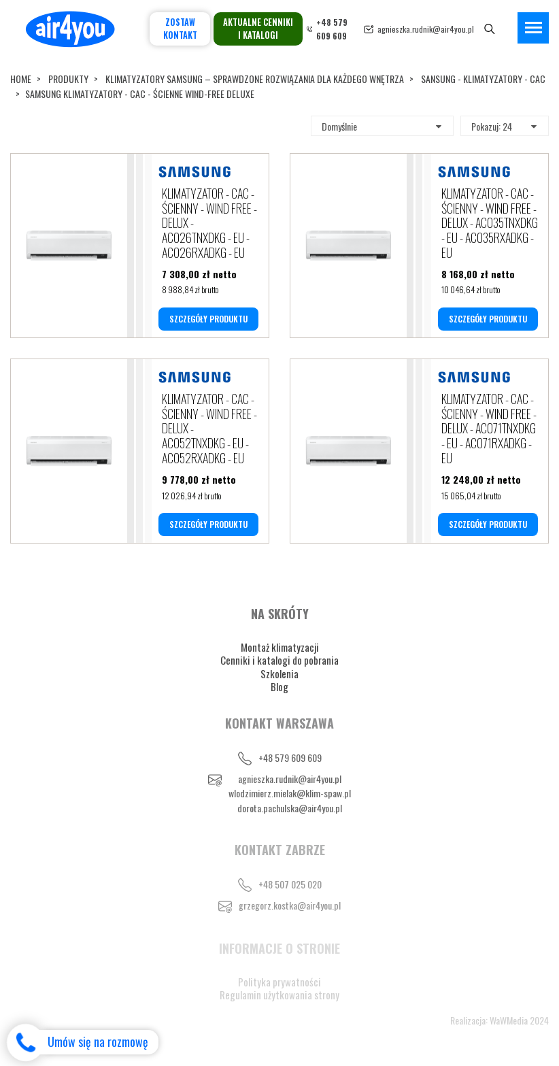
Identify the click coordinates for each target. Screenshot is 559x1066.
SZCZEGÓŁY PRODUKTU (208, 318)
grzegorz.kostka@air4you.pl (290, 905)
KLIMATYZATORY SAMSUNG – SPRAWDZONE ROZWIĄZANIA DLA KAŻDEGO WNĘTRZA (254, 78)
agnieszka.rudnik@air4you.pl (425, 29)
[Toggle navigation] (533, 28)
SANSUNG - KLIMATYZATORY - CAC (483, 78)
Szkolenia (279, 673)
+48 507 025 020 (290, 884)
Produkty (68, 78)
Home (20, 78)
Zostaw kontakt (180, 28)
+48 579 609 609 (290, 757)
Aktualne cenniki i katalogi (258, 28)
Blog (279, 686)
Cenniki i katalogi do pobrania (279, 659)
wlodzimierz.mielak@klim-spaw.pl (289, 793)
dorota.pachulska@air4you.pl (289, 808)
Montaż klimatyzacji (280, 646)
